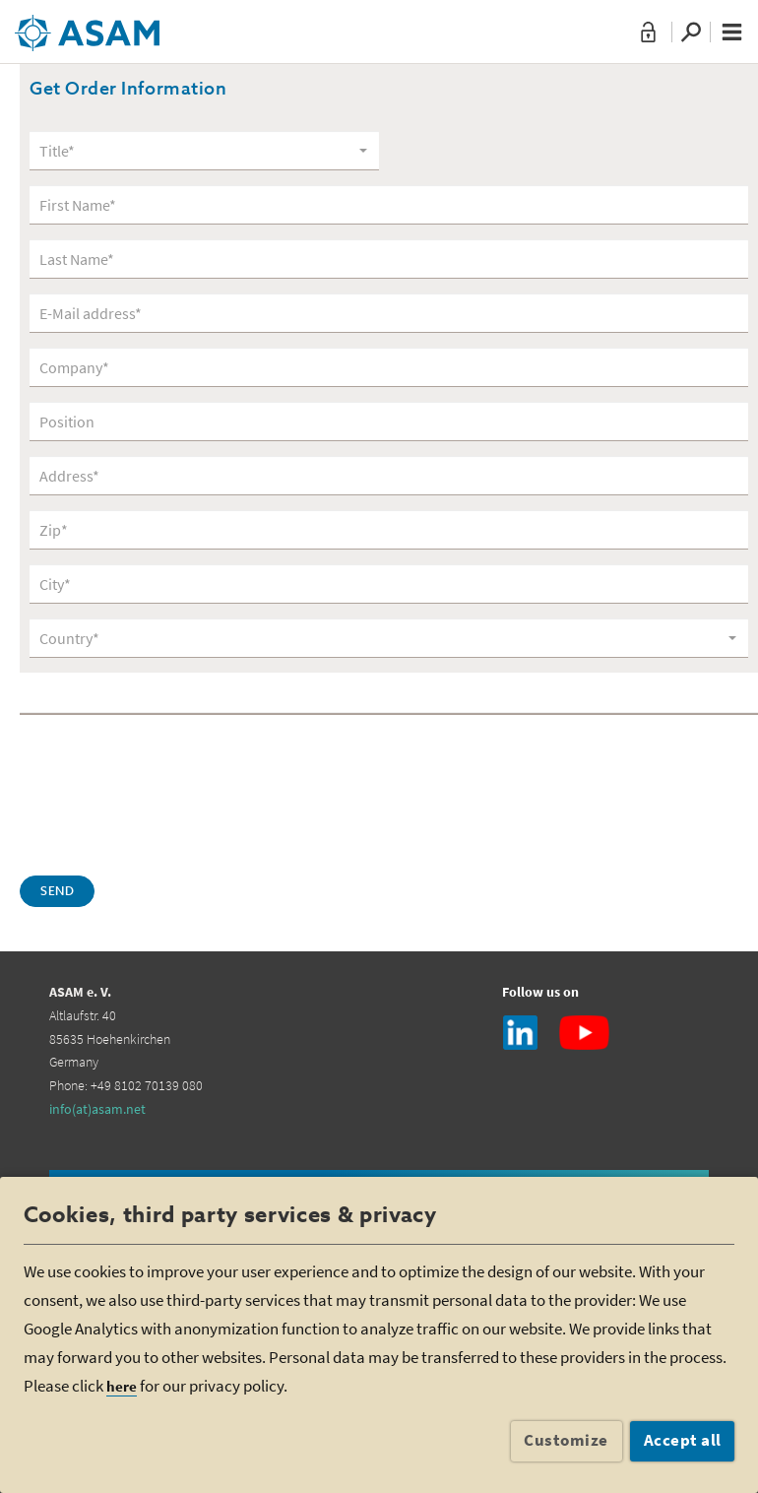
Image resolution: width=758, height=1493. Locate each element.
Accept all (683, 1440)
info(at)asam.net (97, 1109)
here (121, 1386)
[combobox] (204, 150)
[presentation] (169, 792)
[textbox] (197, 151)
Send (57, 892)
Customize (566, 1440)
